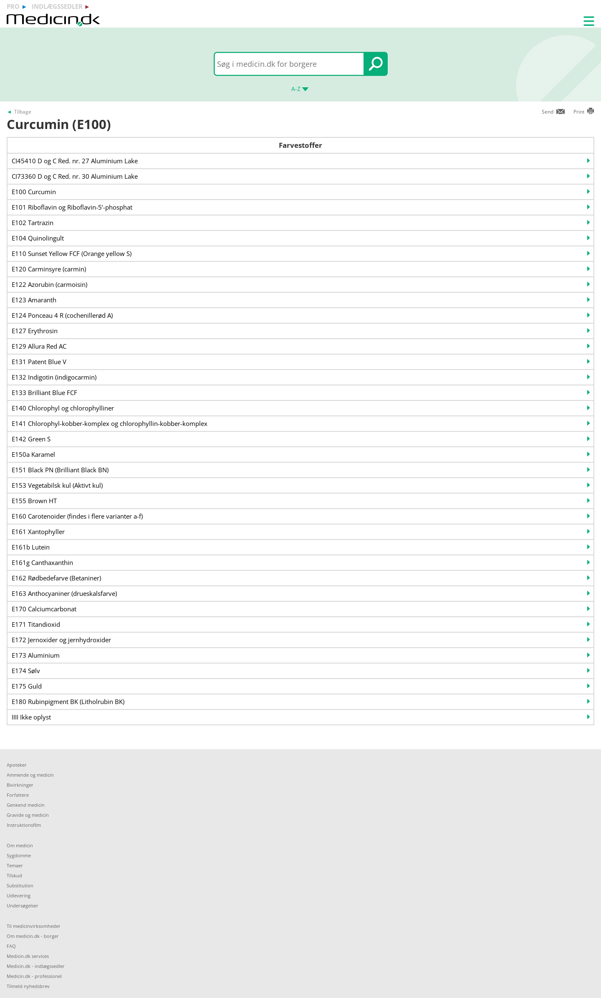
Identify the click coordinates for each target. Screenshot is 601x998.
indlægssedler (57, 6)
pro (13, 6)
